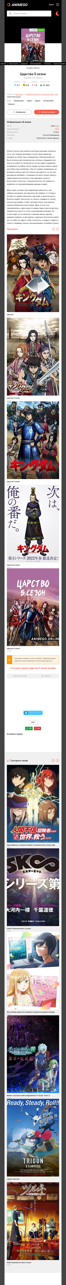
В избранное (19, 112)
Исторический (48, 101)
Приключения (19, 101)
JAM (56, 94)
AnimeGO (19, 5)
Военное (11, 104)
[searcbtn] (10, 13)
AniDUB (28, 94)
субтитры (19, 94)
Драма (37, 101)
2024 (57, 126)
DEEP (52, 94)
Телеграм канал (35, 713)
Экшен (29, 101)
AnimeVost (36, 94)
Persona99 (45, 94)
